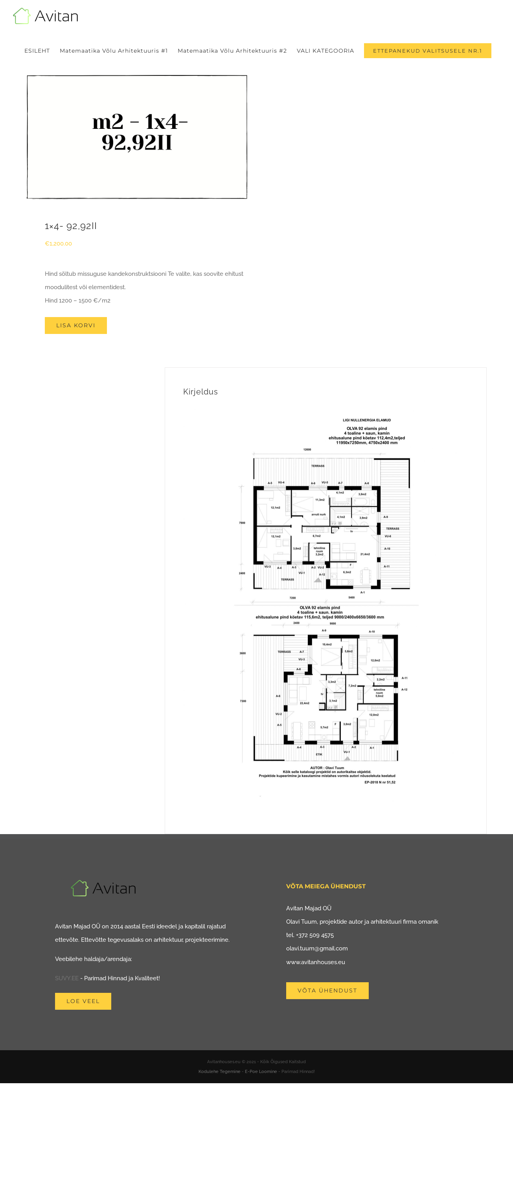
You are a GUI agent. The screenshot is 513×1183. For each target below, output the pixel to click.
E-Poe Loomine (261, 1071)
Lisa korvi (76, 325)
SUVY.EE (67, 978)
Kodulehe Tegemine (220, 1071)
